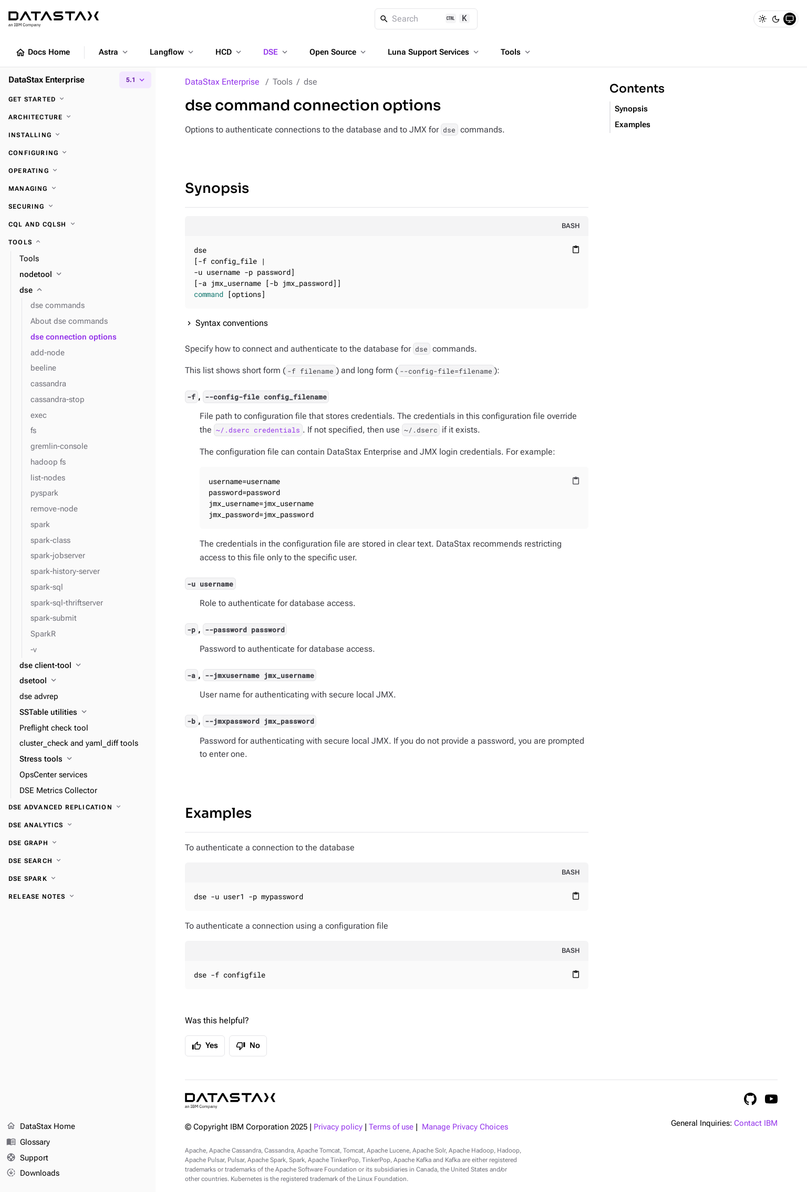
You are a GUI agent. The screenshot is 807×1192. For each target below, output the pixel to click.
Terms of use (391, 1127)
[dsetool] (83, 681)
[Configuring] (77, 153)
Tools (516, 52)
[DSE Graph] (77, 843)
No (248, 1046)
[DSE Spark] (77, 879)
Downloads (32, 1173)
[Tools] (77, 242)
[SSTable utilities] (83, 713)
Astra (114, 52)
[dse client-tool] (83, 666)
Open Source (338, 52)
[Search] (426, 18)
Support (27, 1158)
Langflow (172, 52)
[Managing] (77, 189)
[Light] (762, 19)
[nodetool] (83, 275)
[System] (789, 19)
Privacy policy (338, 1127)
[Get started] (77, 99)
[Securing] (77, 206)
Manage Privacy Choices (465, 1127)
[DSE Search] (77, 861)
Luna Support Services (434, 52)
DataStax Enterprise (222, 82)
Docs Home (42, 52)
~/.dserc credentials (258, 430)
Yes (205, 1046)
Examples (218, 813)
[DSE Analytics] (77, 825)
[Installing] (77, 135)
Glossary (28, 1142)
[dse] (83, 291)
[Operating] (77, 171)
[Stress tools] (83, 759)
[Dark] (776, 19)
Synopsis (217, 188)
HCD (229, 52)
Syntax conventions (231, 323)
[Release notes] (77, 897)
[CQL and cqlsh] (77, 224)
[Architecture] (77, 117)
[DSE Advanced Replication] (77, 807)
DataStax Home (40, 1127)
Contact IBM (756, 1123)
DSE (276, 52)
